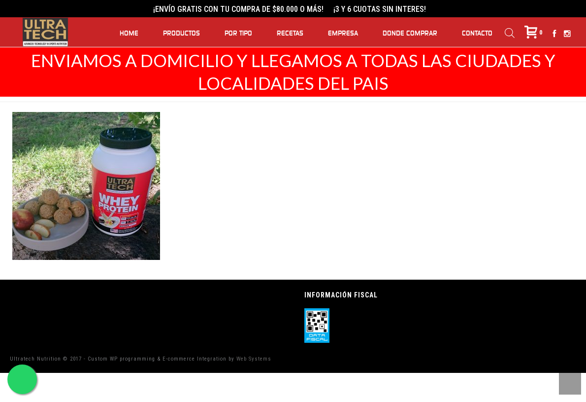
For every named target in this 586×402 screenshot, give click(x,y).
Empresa (343, 33)
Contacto (477, 33)
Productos (181, 33)
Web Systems (253, 359)
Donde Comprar (410, 33)
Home (129, 33)
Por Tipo (238, 33)
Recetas (290, 33)
